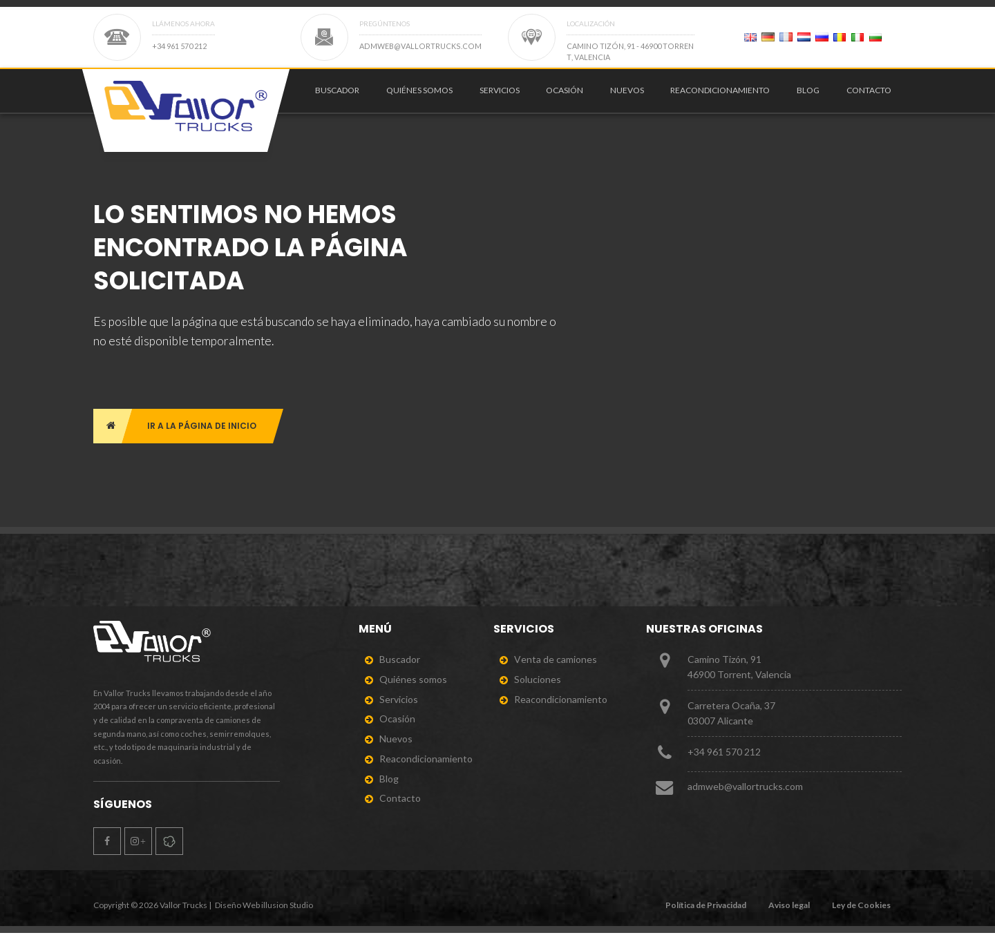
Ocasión (564, 95)
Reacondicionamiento (720, 95)
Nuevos (627, 95)
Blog (808, 95)
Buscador (337, 95)
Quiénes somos (419, 95)
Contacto (868, 95)
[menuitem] (334, 95)
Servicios (500, 95)
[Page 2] (750, 37)
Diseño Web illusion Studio (264, 916)
